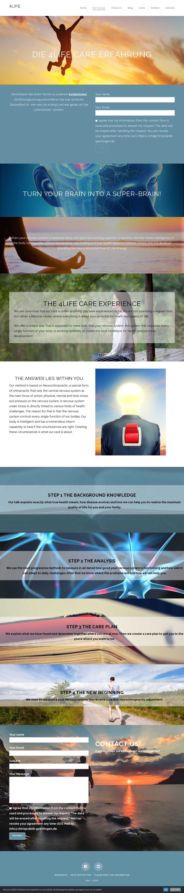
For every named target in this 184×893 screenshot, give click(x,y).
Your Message (49, 776)
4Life (15, 6)
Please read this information (111, 875)
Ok (166, 889)
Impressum (61, 875)
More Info (175, 889)
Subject (49, 763)
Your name (135, 97)
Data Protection (81, 875)
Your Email (135, 110)
